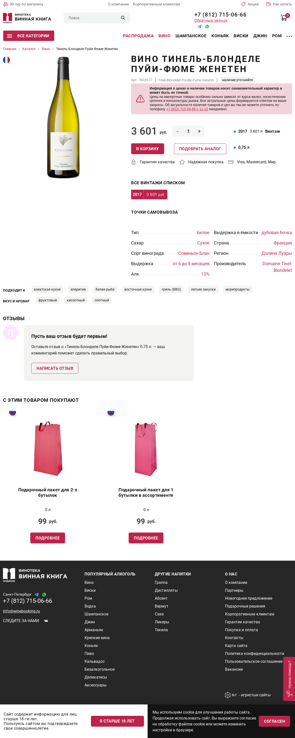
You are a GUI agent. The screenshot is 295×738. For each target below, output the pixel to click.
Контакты (234, 637)
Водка (90, 606)
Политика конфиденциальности (254, 653)
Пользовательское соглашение (253, 661)
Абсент (161, 598)
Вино (164, 35)
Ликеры (162, 622)
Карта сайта (236, 645)
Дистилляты (166, 590)
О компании (118, 4)
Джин (260, 35)
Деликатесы (96, 677)
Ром (277, 35)
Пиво (89, 653)
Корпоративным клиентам (156, 4)
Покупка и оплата (241, 629)
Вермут (161, 606)
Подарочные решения (245, 606)
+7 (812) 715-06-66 (218, 15)
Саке (159, 614)
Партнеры (234, 590)
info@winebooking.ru (21, 611)
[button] (289, 679)
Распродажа (138, 35)
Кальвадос (95, 661)
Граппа (161, 582)
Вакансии (234, 669)
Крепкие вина (97, 637)
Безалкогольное (100, 669)
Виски (241, 35)
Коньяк (220, 35)
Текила (161, 629)
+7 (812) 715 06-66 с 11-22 (187, 109)
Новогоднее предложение (248, 598)
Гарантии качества (242, 622)
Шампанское (191, 35)
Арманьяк (94, 629)
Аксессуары (95, 685)
